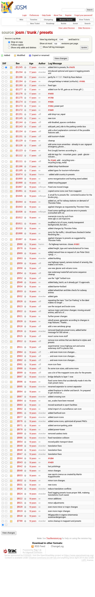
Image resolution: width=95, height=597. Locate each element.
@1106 (19, 174)
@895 (19, 408)
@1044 (19, 213)
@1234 (19, 72)
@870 (19, 456)
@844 (19, 488)
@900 (19, 389)
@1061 (19, 202)
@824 (19, 526)
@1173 (19, 110)
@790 (19, 556)
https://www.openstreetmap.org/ (79, 591)
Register (68, 15)
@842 (19, 497)
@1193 (19, 87)
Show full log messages (52, 47)
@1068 (19, 193)
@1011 (19, 235)
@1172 (19, 114)
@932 (19, 312)
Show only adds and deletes (22, 47)
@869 (19, 460)
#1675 (72, 67)
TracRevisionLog (53, 574)
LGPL (84, 595)
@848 (19, 479)
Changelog (48, 20)
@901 (19, 384)
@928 (19, 317)
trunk (31, 32)
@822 (19, 532)
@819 (19, 545)
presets (46, 32)
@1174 (19, 105)
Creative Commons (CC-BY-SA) (43, 593)
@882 (19, 433)
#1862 (51, 110)
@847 (19, 483)
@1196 (19, 78)
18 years (32, 184)
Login (24, 15)
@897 (19, 398)
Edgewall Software (33, 588)
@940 (19, 297)
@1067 (19, 197)
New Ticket (35, 23)
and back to (79, 39)
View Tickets (84, 20)
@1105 (19, 179)
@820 (19, 541)
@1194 (19, 82)
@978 (19, 261)
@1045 (19, 207)
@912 (19, 359)
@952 (19, 293)
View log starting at (54, 39)
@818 (19, 551)
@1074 (19, 184)
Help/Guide (46, 15)
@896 (19, 403)
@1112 (19, 163)
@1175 (19, 100)
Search (87, 23)
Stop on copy (15, 42)
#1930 (82, 82)
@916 (19, 349)
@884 (19, 423)
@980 (19, 257)
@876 (19, 446)
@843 (19, 492)
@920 (19, 338)
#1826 (51, 105)
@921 (19, 333)
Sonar (75, 23)
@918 (19, 344)
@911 (19, 365)
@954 (19, 288)
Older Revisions (84, 28)
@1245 (19, 67)
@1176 (19, 96)
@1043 (19, 218)
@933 (19, 307)
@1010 (19, 240)
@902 (19, 379)
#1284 (51, 488)
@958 (19, 282)
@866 (19, 465)
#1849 (51, 115)
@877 (19, 442)
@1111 (19, 169)
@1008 (19, 246)
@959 (19, 277)
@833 (19, 507)
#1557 (76, 257)
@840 (19, 502)
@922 (19, 328)
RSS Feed (40, 581)
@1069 (19, 188)
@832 (19, 512)
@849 (19, 474)
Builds (63, 23)
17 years (32, 67)
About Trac (58, 15)
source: (8, 32)
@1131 (19, 143)
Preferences (34, 15)
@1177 (19, 91)
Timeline (33, 20)
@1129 (19, 148)
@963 (19, 272)
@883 (19, 428)
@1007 (19, 252)
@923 (19, 323)
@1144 (19, 128)
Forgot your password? (83, 15)
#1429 (51, 493)
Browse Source (66, 20)
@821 (19, 536)
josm (19, 32)
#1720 (58, 78)
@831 (19, 517)
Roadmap (50, 23)
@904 (19, 370)
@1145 (19, 123)
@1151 (19, 119)
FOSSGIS (27, 591)
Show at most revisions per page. (59, 43)
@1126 (19, 153)
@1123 (19, 158)
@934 (19, 302)
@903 (19, 375)
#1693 (51, 96)
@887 (19, 419)
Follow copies (15, 45)
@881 (19, 437)
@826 (19, 521)
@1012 (19, 229)
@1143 (19, 133)
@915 (19, 354)
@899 (19, 393)
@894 (19, 414)
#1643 (53, 168)
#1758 (51, 101)
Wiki (21, 20)
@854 (19, 469)
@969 (19, 267)
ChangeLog (57, 581)
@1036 (19, 224)
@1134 (19, 138)
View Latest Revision (66, 28)
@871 (19, 451)
